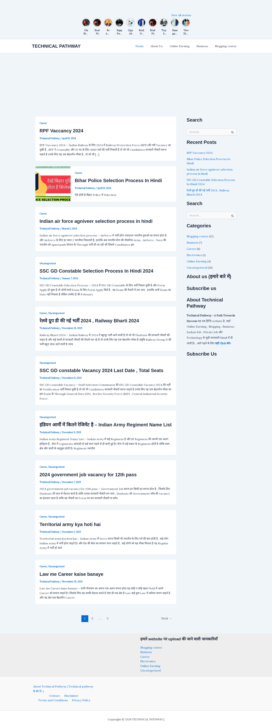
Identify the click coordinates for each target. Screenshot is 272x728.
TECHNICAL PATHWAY (56, 46)
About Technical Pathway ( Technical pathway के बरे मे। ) (62, 689)
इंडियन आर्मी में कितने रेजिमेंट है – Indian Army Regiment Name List (106, 424)
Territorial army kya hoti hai (70, 524)
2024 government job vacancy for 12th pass (88, 474)
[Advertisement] (136, 79)
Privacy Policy (64, 700)
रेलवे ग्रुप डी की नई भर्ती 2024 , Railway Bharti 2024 (89, 320)
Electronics (194, 255)
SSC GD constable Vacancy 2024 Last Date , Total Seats (101, 370)
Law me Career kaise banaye (71, 574)
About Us (161, 46)
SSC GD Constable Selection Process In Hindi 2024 (96, 271)
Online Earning (183, 46)
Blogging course (226, 46)
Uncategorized (48, 263)
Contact (38, 695)
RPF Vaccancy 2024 (61, 130)
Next (166, 618)
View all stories (181, 15)
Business (204, 46)
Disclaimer (54, 695)
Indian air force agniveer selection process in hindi (96, 221)
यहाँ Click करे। (223, 343)
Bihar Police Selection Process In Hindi (118, 180)
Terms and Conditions (79, 695)
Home (146, 46)
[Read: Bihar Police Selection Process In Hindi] (53, 183)
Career (43, 123)
